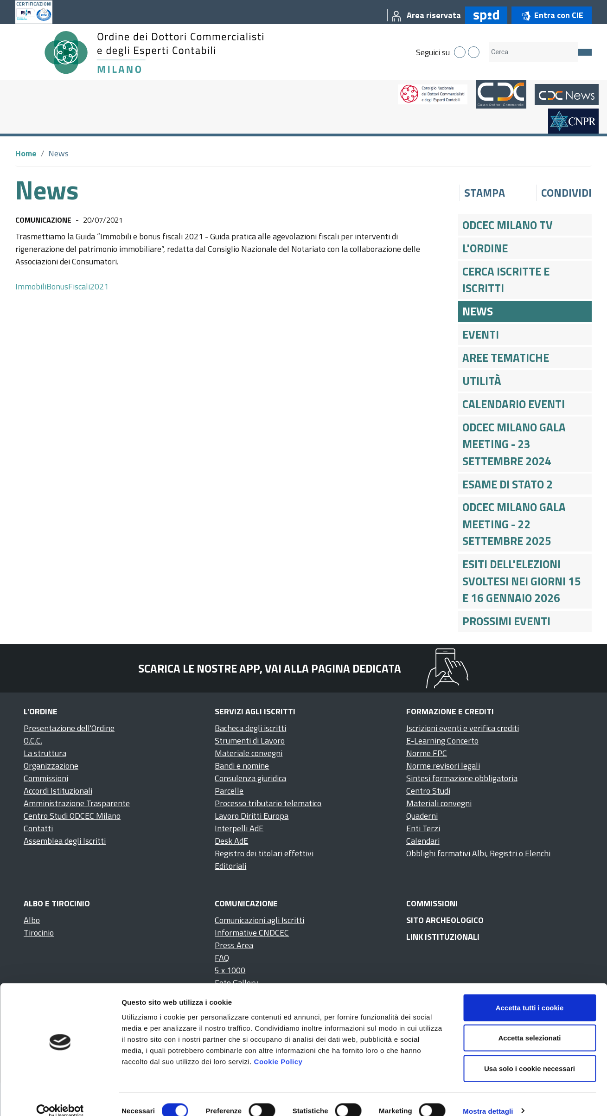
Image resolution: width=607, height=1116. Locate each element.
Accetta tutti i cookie (530, 994)
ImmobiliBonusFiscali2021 (62, 286)
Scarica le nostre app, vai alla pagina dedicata (269, 668)
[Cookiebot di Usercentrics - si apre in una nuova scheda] (60, 1098)
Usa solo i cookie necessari (529, 1055)
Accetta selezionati (529, 1025)
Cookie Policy (278, 1048)
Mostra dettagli (488, 1098)
